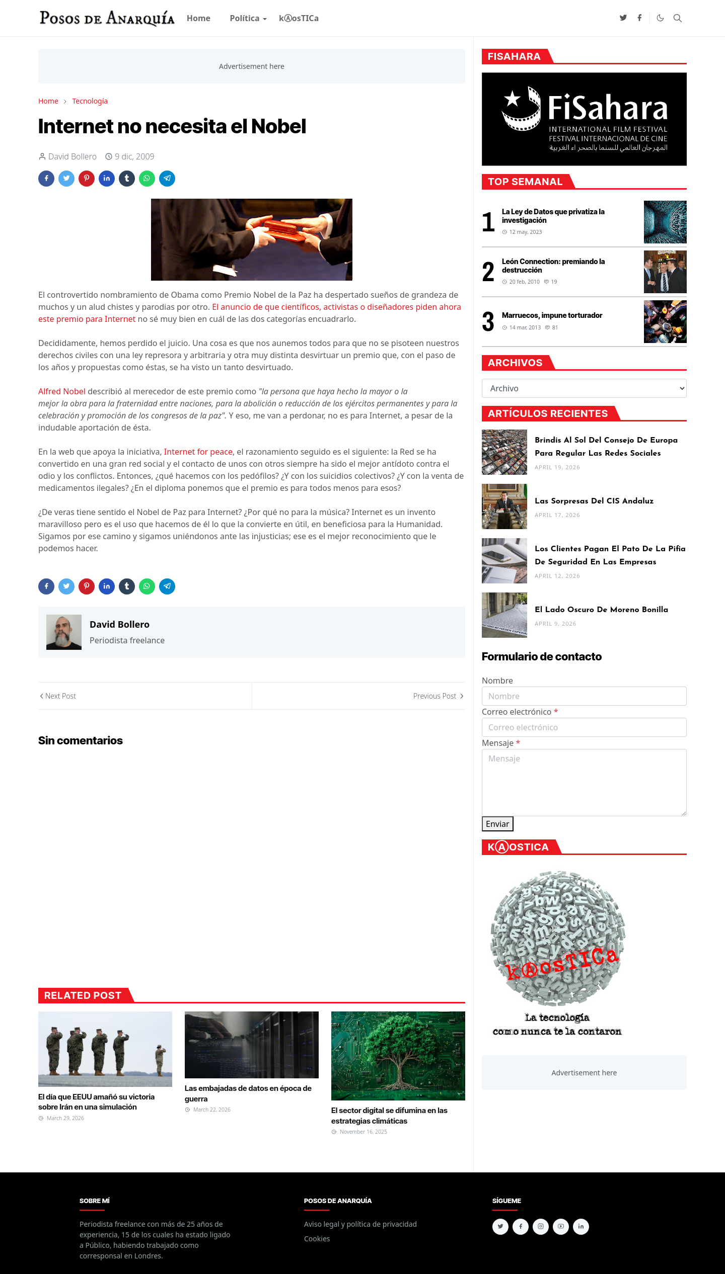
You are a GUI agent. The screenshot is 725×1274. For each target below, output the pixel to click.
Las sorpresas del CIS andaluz (594, 501)
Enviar (498, 823)
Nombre (497, 680)
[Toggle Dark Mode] (660, 18)
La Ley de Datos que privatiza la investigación (553, 215)
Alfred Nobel (62, 391)
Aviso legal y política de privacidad (360, 1224)
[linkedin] (581, 1227)
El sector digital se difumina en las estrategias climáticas (389, 1115)
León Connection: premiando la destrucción (553, 265)
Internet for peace (198, 451)
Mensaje (501, 742)
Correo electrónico (520, 711)
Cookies (317, 1238)
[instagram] (541, 1227)
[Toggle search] (678, 18)
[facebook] (639, 18)
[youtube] (561, 1227)
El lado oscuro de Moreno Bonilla (601, 610)
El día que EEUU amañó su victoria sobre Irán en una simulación (96, 1102)
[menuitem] (199, 18)
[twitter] (623, 18)
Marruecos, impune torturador (552, 315)
